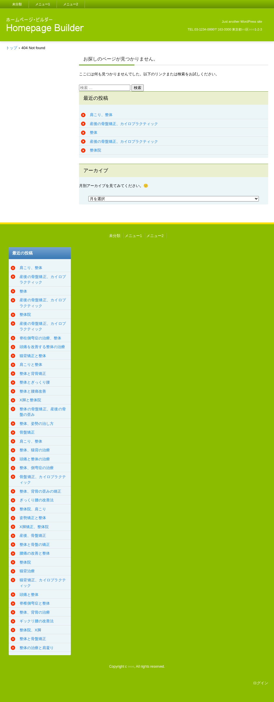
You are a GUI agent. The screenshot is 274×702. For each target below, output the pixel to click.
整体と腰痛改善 (33, 391)
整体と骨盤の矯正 (35, 544)
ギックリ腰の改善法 (37, 621)
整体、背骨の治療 (35, 612)
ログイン (260, 683)
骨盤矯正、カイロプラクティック (43, 480)
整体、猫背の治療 (35, 450)
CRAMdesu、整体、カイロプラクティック (43, 41)
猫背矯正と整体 (33, 356)
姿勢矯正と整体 (33, 518)
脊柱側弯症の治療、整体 (40, 338)
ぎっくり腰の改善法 (37, 500)
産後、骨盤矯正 (33, 535)
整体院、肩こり (33, 509)
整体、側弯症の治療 (37, 468)
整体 (93, 132)
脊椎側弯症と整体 (35, 603)
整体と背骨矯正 (33, 373)
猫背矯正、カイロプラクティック (43, 583)
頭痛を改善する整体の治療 (42, 347)
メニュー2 (70, 4)
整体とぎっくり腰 (35, 382)
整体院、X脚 (30, 630)
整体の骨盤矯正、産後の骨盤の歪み (43, 412)
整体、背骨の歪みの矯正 (40, 491)
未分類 (17, 4)
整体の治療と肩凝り (37, 648)
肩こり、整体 (101, 115)
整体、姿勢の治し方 (37, 423)
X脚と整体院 (30, 400)
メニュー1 (42, 4)
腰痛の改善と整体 (35, 553)
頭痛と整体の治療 (35, 459)
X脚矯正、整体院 (34, 527)
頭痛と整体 (29, 594)
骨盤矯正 (27, 432)
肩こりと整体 (31, 364)
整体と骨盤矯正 (33, 639)
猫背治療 (27, 571)
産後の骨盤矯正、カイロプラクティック (124, 124)
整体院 (95, 150)
